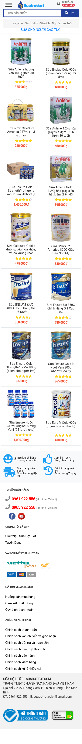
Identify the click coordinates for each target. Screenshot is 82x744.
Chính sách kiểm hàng (20, 662)
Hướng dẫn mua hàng (20, 597)
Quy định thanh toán (19, 610)
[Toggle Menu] (8, 5)
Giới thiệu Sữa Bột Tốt (20, 536)
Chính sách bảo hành (20, 655)
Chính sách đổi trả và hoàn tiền (27, 643)
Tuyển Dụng (13, 543)
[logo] (32, 5)
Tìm (69, 13)
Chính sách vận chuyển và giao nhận (30, 636)
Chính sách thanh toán (21, 630)
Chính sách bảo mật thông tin (26, 649)
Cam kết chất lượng (19, 603)
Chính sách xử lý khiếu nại (23, 669)
